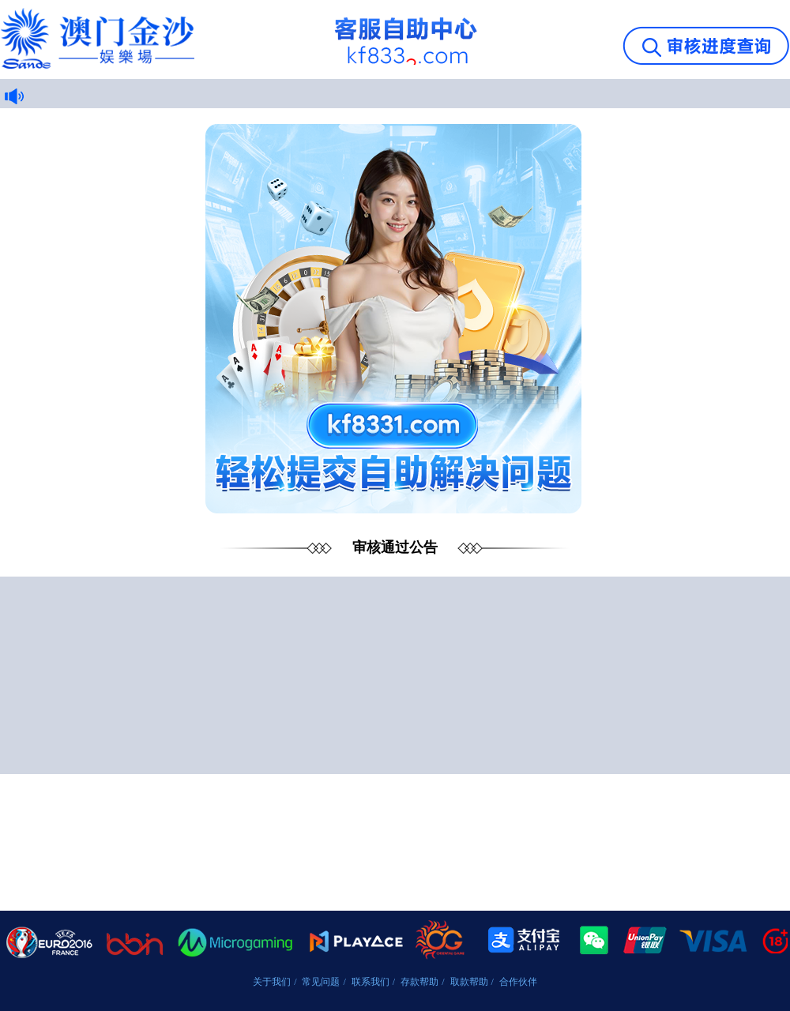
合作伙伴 (518, 981)
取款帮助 (469, 981)
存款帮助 (419, 981)
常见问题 (321, 981)
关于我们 (272, 981)
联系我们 (370, 981)
